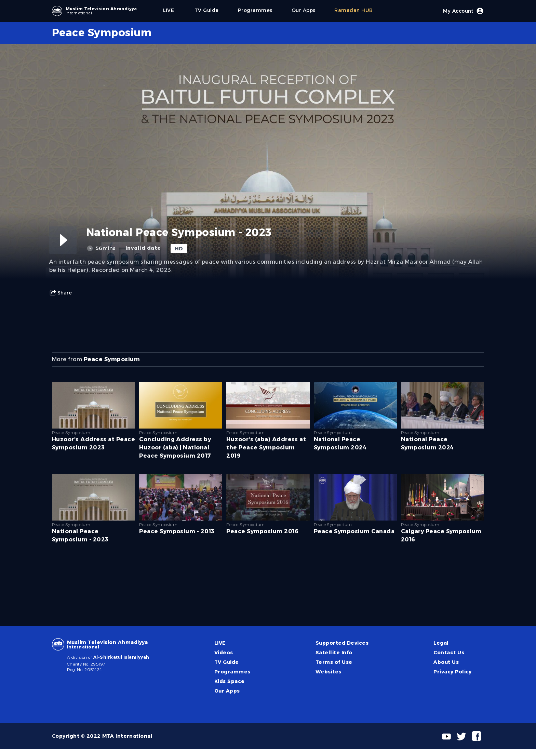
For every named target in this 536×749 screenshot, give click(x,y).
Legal (440, 643)
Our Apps (227, 691)
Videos (223, 652)
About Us (446, 662)
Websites (328, 672)
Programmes (232, 672)
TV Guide (226, 662)
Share (60, 292)
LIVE (220, 643)
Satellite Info (334, 652)
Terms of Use (334, 662)
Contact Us (448, 652)
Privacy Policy (452, 672)
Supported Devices (342, 643)
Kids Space (229, 681)
